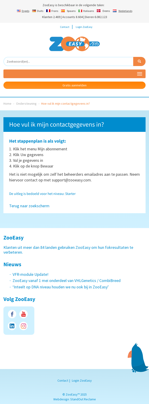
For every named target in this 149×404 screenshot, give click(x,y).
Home (7, 103)
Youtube (23, 314)
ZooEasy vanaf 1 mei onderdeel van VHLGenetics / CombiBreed (67, 280)
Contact (64, 27)
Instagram (23, 326)
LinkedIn (12, 326)
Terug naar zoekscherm (29, 205)
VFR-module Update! (31, 274)
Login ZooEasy (84, 27)
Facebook (12, 314)
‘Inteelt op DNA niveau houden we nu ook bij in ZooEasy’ (61, 287)
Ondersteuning (26, 103)
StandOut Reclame (83, 399)
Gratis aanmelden (74, 85)
